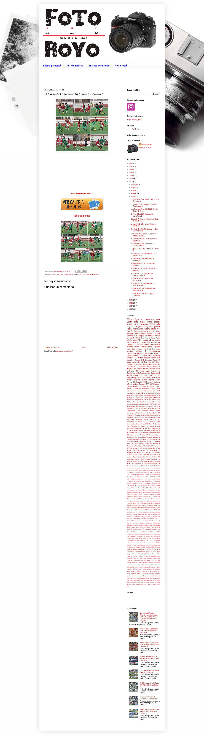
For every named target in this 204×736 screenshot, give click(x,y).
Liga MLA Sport (154, 377)
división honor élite (146, 578)
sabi (139, 582)
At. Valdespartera (142, 503)
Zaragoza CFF (144, 384)
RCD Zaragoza (155, 441)
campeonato (139, 399)
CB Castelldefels (140, 510)
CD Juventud (140, 406)
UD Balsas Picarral (143, 338)
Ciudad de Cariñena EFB (152, 474)
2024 (131, 169)
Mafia (132, 549)
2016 (131, 309)
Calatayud (149, 523)
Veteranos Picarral (141, 569)
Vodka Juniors (131, 571)
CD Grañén (147, 446)
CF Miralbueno (144, 388)
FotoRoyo (135, 129)
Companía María (147, 525)
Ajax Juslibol (143, 498)
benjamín (144, 324)
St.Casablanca (154, 351)
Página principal (52, 65)
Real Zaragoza (138, 336)
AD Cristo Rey (154, 399)
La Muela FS (154, 543)
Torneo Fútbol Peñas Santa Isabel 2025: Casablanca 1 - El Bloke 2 (149, 711)
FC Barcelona (137, 532)
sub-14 (146, 419)
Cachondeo (151, 448)
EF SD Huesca (152, 439)
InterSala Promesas (133, 452)
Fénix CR (152, 375)
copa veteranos (152, 492)
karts (142, 580)
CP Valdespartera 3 (154, 521)
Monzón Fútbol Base (144, 487)
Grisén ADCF (142, 538)
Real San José (137, 558)
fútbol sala (155, 324)
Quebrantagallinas (154, 432)
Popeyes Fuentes (132, 556)
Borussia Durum (155, 507)
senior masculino (138, 584)
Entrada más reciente (52, 347)
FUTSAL (129, 483)
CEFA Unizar (142, 518)
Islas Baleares (141, 540)
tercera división (132, 375)
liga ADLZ (147, 580)
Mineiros (135, 487)
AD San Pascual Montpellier (142, 395)
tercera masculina (143, 496)
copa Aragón (152, 408)
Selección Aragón (150, 417)
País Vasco (135, 554)
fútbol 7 (157, 353)
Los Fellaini (151, 485)
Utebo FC (156, 360)
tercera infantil (150, 329)
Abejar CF (137, 498)
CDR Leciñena (148, 421)
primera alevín (94, 274)
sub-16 (146, 399)
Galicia (134, 483)
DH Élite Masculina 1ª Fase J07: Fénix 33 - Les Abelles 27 (149, 685)
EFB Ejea (135, 450)
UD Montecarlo (154, 340)
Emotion (151, 410)
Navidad (157, 487)
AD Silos (153, 419)
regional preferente (153, 364)
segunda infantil (150, 358)
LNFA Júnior (130, 543)
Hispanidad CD (144, 441)
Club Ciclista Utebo (148, 476)
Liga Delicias (146, 452)
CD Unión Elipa (145, 516)
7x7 (150, 496)
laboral (152, 426)
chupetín (157, 576)
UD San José (154, 349)
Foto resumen (131, 536)
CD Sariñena (136, 516)
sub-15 (145, 584)
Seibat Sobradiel (142, 562)
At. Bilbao (142, 465)
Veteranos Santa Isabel (153, 569)
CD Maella (137, 472)
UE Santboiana (147, 567)
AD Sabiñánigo (153, 463)
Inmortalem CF (155, 450)
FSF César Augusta (137, 534)
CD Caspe (138, 514)
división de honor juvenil (141, 404)
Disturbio (143, 439)
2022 (131, 175)
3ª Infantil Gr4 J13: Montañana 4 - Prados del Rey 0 (142, 284)
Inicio (83, 347)
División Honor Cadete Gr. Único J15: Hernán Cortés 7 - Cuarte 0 (149, 658)
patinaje (140, 494)
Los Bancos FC (132, 485)
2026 (131, 163)
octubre (134, 187)
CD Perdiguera (137, 415)
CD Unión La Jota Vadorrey (144, 344)
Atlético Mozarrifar (133, 402)
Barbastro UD (144, 468)
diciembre (134, 184)
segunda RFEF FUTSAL (147, 582)
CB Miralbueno (149, 510)
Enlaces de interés (99, 65)
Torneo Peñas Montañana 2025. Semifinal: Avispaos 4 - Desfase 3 (149, 644)
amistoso (130, 333)
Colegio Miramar (137, 525)
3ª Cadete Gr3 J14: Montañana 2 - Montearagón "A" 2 (143, 245)
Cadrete (137, 523)
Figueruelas (156, 534)
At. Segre (133, 503)
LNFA (147, 540)
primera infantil (132, 355)
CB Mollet (157, 510)
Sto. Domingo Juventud (144, 342)
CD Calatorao (149, 512)
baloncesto (130, 399)
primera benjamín (133, 380)
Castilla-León (139, 430)
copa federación (149, 393)
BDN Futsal (141, 505)
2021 (131, 178)
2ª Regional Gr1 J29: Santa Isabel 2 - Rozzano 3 (149, 671)
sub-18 (157, 461)
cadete (157, 322)
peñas (135, 340)
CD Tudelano (155, 446)
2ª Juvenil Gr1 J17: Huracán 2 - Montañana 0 (142, 279)
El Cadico (139, 529)
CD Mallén (144, 472)
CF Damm (139, 521)
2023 (131, 172)
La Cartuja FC (144, 386)
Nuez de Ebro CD (140, 551)
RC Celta (153, 454)
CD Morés (149, 406)
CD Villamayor (155, 384)
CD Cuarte (60, 274)
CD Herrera (154, 470)
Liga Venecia (144, 432)
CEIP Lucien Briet (152, 518)
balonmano (137, 576)
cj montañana (137, 578)
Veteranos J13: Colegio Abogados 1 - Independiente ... (144, 235)
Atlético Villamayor (132, 505)
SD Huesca (156, 402)
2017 (131, 306)
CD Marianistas (155, 428)
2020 (131, 182)
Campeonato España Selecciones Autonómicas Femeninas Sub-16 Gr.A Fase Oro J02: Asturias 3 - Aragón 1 (149, 617)
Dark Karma (148, 479)
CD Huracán (137, 382)
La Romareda (138, 545)
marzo (133, 190)
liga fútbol (153, 580)
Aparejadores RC (134, 501)
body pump (145, 576)
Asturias (136, 465)
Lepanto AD (139, 547)
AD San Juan (146, 362)
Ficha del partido (81, 215)
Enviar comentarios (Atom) (63, 351)
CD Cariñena (131, 514)
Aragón (153, 371)
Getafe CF (149, 536)
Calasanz (142, 523)
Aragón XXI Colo (145, 501)
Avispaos (130, 358)
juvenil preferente (133, 362)
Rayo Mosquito (153, 490)
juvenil (129, 324)
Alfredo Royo (147, 144)
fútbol (84, 274)
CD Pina (157, 406)
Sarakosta (134, 562)
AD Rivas (154, 496)
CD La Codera (152, 514)
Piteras (149, 554)
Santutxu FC (155, 459)
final (158, 492)
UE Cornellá (142, 408)
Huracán (149, 538)
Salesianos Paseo (145, 560)
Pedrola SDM (143, 554)
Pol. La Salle (156, 554)
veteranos (138, 463)
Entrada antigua (112, 347)
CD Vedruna (131, 430)
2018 (131, 303)
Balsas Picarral (135, 468)
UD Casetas (140, 366)
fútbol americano (132, 494)
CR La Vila (130, 523)
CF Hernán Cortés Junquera (73, 274)
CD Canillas (156, 512)
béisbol (152, 576)
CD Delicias (143, 355)
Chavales (141, 474)
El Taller (141, 481)
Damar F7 (141, 479)
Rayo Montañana (154, 424)
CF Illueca (150, 472)
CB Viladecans (131, 512)
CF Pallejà (145, 521)
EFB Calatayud (149, 430)
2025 (131, 166)
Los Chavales (142, 485)
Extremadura (148, 481)
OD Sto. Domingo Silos (134, 490)
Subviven (150, 562)
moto (158, 580)
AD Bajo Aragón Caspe (140, 443)
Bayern (150, 468)
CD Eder (144, 514)
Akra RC (153, 498)
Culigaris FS (134, 479)
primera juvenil (132, 386)
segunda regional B (136, 351)
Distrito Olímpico (134, 481)
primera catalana (149, 494)
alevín (54, 274)
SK (159, 490)
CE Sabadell (134, 518)
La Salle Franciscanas (150, 545)
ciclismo (157, 435)
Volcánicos (130, 404)
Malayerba (130, 487)
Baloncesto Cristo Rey (137, 507)
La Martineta (146, 543)
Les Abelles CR (155, 483)
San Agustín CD (137, 393)
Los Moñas (156, 452)
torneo (142, 322)
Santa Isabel (155, 373)
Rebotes (148, 457)
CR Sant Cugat (134, 474)
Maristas (136, 549)
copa (143, 364)
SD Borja (154, 457)
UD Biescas (150, 435)
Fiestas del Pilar (148, 534)
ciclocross (129, 578)
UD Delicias (141, 565)
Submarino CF (132, 408)
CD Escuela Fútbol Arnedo (143, 470)
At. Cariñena (153, 501)
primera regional (148, 380)
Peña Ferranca (144, 454)
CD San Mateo (145, 402)
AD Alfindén (153, 404)
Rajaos (135, 457)
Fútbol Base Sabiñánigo (152, 397)
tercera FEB (131, 463)
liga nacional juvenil (139, 349)
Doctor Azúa (154, 527)
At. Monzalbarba (151, 413)
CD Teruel (138, 421)
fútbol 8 (132, 338)
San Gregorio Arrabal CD (145, 333)
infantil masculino (135, 580)
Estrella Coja (135, 441)
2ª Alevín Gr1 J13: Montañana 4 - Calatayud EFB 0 (142, 274)
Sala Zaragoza (135, 560)
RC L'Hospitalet (151, 556)
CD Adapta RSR (140, 512)
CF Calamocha (149, 437)
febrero (134, 193)
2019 (131, 300)
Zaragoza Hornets (148, 573)
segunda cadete (133, 347)
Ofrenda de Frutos (151, 551)
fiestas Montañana (135, 329)
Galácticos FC (141, 536)
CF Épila (157, 421)
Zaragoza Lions (131, 492)
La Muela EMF (143, 424)
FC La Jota (156, 481)
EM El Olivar (131, 342)
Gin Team (135, 538)
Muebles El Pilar (132, 454)
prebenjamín (131, 353)
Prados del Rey (139, 417)
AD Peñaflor (138, 428)
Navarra (152, 487)
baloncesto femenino (142, 492)
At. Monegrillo (150, 465)
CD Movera (146, 382)
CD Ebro (148, 336)
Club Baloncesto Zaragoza (134, 476)
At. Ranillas (138, 369)
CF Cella (133, 521)
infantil (149, 322)
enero (133, 196)
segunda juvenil (152, 327)
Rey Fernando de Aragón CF (138, 426)
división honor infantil (145, 353)
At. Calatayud (155, 443)
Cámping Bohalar (145, 527)
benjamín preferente (134, 364)
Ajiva (148, 498)
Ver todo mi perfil (145, 148)
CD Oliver (156, 362)
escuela (154, 578)
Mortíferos (153, 415)
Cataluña (157, 437)
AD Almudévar (143, 340)
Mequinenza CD (143, 549)
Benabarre (147, 507)
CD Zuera (135, 388)
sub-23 (141, 437)
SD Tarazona (131, 435)
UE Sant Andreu (137, 567)
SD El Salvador (149, 369)
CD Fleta (143, 375)
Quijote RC (141, 556)
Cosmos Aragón (135, 527)
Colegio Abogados (133, 439)
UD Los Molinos (132, 384)
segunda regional (135, 327)
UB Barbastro (134, 565)
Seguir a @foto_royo (134, 119)
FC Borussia (145, 532)
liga (88, 274)
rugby (148, 371)
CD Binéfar (132, 470)
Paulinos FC (144, 490)
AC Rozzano (145, 463)
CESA (138, 410)
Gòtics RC (139, 483)
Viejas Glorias (141, 413)
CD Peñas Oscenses (142, 373)
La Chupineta (146, 483)
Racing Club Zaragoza (143, 360)
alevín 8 (157, 344)
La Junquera (138, 543)
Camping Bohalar (132, 424)
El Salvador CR (155, 529)
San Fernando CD (139, 391)
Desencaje (144, 410)
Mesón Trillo (152, 549)
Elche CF (129, 532)
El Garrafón (146, 529)
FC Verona (153, 532)
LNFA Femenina (155, 540)
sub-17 (150, 584)
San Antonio (141, 435)
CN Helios (139, 358)
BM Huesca (149, 505)
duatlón (129, 461)
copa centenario (136, 419)
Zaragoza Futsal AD (136, 573)
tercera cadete (154, 331)
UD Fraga (148, 565)
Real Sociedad (147, 558)
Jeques (137, 432)
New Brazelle (131, 551)
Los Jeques (146, 547)
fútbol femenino (154, 355)
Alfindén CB (145, 428)
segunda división (149, 461)
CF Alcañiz (145, 415)
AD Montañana (74, 65)
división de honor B (133, 437)
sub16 (136, 496)
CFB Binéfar (143, 448)
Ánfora (154, 584)
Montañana (131, 366)
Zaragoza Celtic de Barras (143, 571)
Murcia (158, 549)
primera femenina (137, 461)
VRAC (133, 569)
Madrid (158, 485)
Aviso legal (121, 65)
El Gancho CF (138, 397)
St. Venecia (155, 382)
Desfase (153, 395)
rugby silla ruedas (132, 582)
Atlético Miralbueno (154, 503)
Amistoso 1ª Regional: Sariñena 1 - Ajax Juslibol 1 (149, 698)
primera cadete (146, 347)
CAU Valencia (131, 510)
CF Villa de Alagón (133, 448)
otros (128, 443)
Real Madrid (141, 457)
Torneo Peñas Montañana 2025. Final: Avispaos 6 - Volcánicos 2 (149, 631)
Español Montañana (140, 377)
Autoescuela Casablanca (135, 446)
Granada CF (144, 450)
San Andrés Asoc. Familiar (140, 459)
